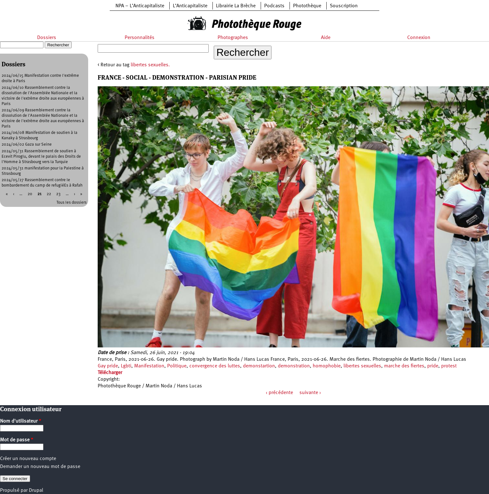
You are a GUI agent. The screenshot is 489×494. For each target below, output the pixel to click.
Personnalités (139, 37)
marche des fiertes (404, 366)
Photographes (233, 37)
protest (449, 366)
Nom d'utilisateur (20, 421)
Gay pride (108, 366)
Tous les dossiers (71, 203)
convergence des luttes (214, 366)
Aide (325, 37)
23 (58, 194)
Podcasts (274, 6)
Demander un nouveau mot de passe (40, 466)
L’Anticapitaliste (190, 6)
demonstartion (259, 366)
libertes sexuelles (362, 366)
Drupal (36, 490)
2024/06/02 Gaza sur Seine (27, 144)
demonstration (294, 366)
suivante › (310, 392)
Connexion (418, 37)
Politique (176, 366)
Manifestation (149, 366)
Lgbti (126, 366)
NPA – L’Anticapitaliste (139, 6)
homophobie (327, 366)
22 (49, 194)
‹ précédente (279, 392)
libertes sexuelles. (150, 65)
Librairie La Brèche (236, 6)
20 (30, 194)
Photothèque (307, 6)
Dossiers (46, 37)
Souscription (344, 6)
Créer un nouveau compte (28, 458)
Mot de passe (16, 440)
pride (432, 366)
